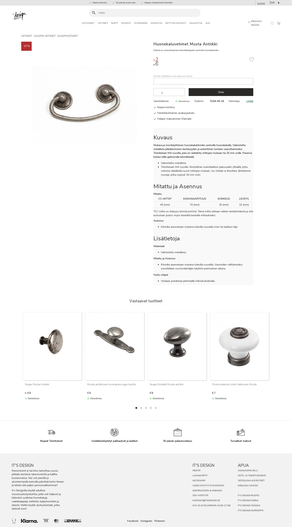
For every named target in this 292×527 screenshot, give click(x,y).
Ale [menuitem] (208, 23)
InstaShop (199, 480)
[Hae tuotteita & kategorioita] (147, 13)
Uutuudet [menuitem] (88, 23)
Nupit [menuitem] (114, 23)
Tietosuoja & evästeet (251, 480)
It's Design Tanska (249, 505)
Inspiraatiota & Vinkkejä (207, 490)
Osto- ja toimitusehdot (252, 475)
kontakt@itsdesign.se (206, 500)
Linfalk (249, 101)
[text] (212, 60)
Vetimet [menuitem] (103, 23)
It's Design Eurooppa (251, 510)
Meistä (197, 470)
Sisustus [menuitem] (156, 23)
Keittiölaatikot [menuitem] (176, 23)
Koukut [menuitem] (126, 23)
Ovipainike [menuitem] (141, 23)
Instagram (146, 521)
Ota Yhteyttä (200, 495)
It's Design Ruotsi (248, 495)
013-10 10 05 (199, 505)
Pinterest (159, 521)
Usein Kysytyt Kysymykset (208, 485)
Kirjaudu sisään (248, 485)
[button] (272, 23)
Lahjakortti (200, 475)
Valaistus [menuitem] (195, 23)
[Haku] (93, 13)
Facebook (132, 521)
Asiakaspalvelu (248, 470)
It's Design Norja (248, 500)
